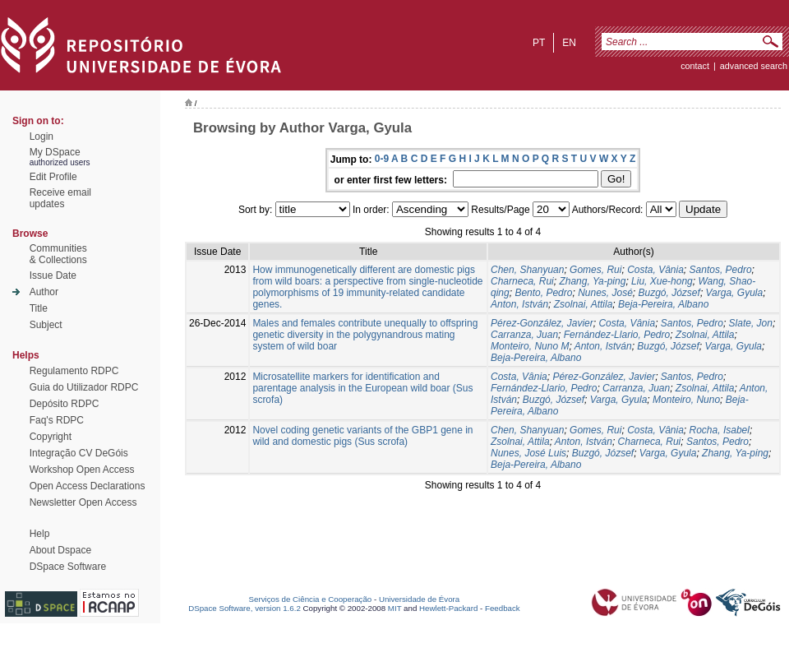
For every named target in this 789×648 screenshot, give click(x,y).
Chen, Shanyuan (527, 269)
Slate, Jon (751, 323)
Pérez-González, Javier (542, 323)
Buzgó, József (669, 293)
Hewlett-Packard (448, 608)
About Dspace (60, 550)
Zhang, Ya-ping (592, 281)
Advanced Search (753, 66)
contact (695, 66)
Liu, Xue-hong (662, 281)
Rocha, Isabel (720, 430)
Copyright (51, 436)
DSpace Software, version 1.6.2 (244, 608)
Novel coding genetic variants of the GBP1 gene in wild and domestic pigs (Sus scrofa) (362, 435)
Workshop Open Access (82, 469)
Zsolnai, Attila (583, 304)
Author (44, 292)
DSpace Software (68, 566)
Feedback (502, 608)
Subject (46, 325)
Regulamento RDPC (74, 371)
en (569, 43)
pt (539, 43)
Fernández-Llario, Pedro (617, 334)
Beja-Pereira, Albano (663, 304)
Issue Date (53, 275)
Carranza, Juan (524, 334)
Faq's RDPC (57, 420)
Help (40, 533)
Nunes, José (605, 293)
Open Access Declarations (87, 486)
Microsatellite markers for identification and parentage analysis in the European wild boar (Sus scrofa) (362, 388)
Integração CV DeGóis (79, 453)
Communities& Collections (58, 254)
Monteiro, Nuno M (530, 346)
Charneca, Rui (522, 281)
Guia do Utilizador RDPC (84, 387)
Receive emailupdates (60, 198)
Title (39, 308)
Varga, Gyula (735, 293)
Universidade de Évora (419, 599)
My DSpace (55, 152)
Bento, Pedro (543, 293)
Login (41, 136)
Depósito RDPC (64, 404)
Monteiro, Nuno (686, 399)
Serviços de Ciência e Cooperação (310, 599)
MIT (395, 608)
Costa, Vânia (655, 269)
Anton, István (519, 304)
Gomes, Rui (595, 269)
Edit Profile (53, 177)
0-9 (382, 158)
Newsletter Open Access (83, 502)
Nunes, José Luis (528, 453)
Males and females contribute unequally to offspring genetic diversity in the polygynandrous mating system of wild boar (365, 334)
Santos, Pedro (721, 269)
